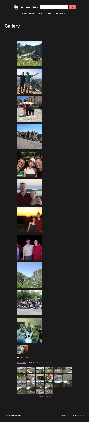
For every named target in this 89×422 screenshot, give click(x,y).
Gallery (50, 13)
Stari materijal (60, 13)
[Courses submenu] (35, 13)
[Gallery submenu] (53, 13)
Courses (31, 13)
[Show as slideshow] (44, 396)
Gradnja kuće (21, 363)
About (24, 13)
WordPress (81, 415)
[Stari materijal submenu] (66, 13)
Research (41, 13)
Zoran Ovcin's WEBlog (29, 7)
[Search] (72, 7)
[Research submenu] (45, 13)
